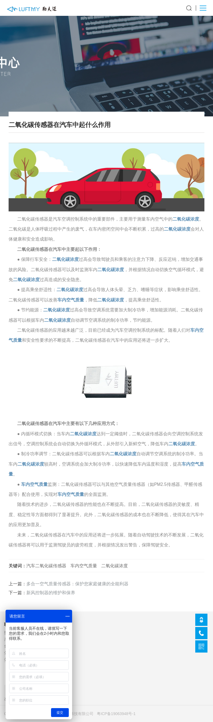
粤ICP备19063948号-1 (116, 713)
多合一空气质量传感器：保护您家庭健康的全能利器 (77, 583)
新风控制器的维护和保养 (50, 592)
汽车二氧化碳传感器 (46, 565)
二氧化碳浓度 (186, 219)
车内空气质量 (70, 300)
